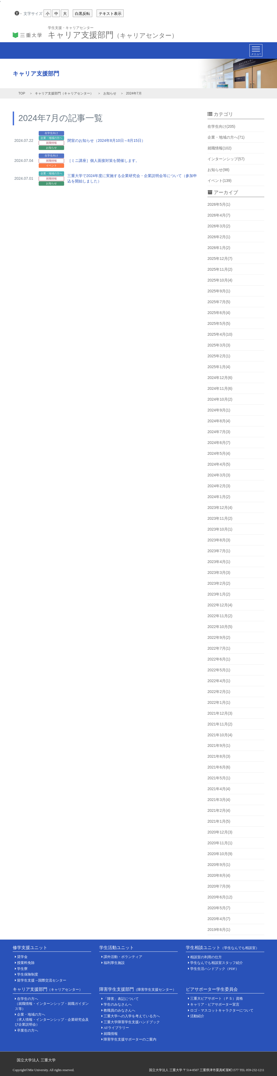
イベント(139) (219, 180)
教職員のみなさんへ (119, 1010)
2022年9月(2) (218, 637)
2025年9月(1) (218, 291)
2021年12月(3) (219, 713)
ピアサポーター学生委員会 (212, 989)
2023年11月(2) (219, 518)
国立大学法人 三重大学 (36, 1060)
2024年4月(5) (218, 464)
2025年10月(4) (219, 280)
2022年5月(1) (218, 670)
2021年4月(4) (218, 789)
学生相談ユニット (222, 947)
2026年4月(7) (218, 215)
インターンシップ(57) (226, 159)
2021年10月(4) (219, 735)
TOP (21, 93)
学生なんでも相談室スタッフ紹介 (216, 963)
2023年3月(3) (218, 572)
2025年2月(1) (218, 356)
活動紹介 (197, 1016)
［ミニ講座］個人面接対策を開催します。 (103, 160)
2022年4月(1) (218, 681)
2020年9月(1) (218, 864)
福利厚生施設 (114, 963)
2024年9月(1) (218, 410)
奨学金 (22, 957)
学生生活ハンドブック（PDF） (214, 969)
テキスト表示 (110, 13)
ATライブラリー (116, 1028)
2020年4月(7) (218, 919)
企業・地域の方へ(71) (226, 137)
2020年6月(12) (219, 897)
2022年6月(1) (218, 659)
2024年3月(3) (218, 475)
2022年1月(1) (218, 702)
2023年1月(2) (218, 594)
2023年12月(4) (219, 507)
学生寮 (22, 969)
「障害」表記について (121, 999)
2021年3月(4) (218, 799)
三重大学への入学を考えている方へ (132, 1016)
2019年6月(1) (218, 929)
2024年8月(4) (218, 421)
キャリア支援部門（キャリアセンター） (64, 93)
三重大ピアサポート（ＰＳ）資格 (216, 998)
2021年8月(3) (218, 756)
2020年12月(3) (219, 832)
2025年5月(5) (218, 323)
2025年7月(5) (218, 302)
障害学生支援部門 (137, 989)
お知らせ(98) (218, 170)
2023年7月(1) (218, 551)
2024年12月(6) (219, 377)
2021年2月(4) (218, 810)
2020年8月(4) (218, 875)
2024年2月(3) (218, 486)
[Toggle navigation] (255, 50)
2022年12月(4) (219, 605)
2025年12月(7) (219, 258)
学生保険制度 (27, 974)
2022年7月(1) (218, 648)
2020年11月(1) (219, 843)
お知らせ (109, 93)
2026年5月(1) (218, 204)
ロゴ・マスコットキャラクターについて (221, 1010)
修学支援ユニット (30, 947)
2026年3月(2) (218, 226)
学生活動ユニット (116, 947)
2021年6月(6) (218, 767)
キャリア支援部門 (113, 33)
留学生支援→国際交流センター (41, 980)
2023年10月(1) (219, 529)
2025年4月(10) (219, 334)
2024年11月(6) (219, 388)
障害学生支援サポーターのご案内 (130, 1039)
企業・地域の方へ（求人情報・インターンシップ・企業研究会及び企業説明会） (52, 1019)
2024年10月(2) (219, 399)
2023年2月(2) (218, 583)
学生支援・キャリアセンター (71, 27)
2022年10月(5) (219, 626)
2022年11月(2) (219, 616)
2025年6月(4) (218, 312)
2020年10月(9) (219, 854)
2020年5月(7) (218, 908)
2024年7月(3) (218, 432)
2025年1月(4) (218, 367)
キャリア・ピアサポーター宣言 (214, 1004)
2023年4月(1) (218, 562)
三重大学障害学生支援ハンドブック (132, 1022)
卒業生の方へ (27, 1030)
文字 (33, 14)
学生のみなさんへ (118, 1004)
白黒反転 (82, 13)
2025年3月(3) (218, 345)
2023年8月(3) (218, 540)
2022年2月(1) (218, 691)
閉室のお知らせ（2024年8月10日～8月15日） (106, 140)
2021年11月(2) (219, 724)
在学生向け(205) (221, 126)
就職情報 (111, 1034)
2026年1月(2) (218, 248)
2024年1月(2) (218, 497)
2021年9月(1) (218, 745)
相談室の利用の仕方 (206, 957)
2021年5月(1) (218, 778)
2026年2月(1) (218, 237)
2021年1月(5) (218, 821)
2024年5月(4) (218, 453)
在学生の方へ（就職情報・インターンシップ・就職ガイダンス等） (52, 1004)
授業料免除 (26, 963)
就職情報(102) (219, 148)
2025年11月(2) (219, 269)
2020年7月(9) (218, 886)
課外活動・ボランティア (123, 957)
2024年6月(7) (218, 442)
